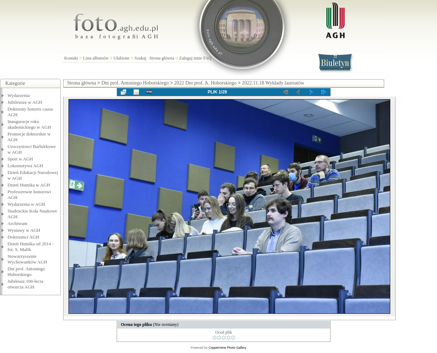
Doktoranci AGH (23, 237)
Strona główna (161, 58)
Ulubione (121, 58)
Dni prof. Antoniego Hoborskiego (26, 271)
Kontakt (71, 58)
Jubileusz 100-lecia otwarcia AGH (25, 284)
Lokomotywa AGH (25, 165)
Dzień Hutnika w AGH (28, 185)
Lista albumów (96, 58)
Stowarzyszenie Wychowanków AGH (27, 259)
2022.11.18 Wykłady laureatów (273, 83)
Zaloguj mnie (190, 58)
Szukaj (140, 58)
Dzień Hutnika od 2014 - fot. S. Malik (30, 246)
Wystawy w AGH (23, 230)
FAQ (207, 58)
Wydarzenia (18, 95)
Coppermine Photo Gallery (227, 347)
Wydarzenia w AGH (26, 204)
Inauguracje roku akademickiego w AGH (29, 124)
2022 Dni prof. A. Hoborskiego (205, 83)
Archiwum (17, 223)
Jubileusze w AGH (24, 102)
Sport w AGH (20, 159)
